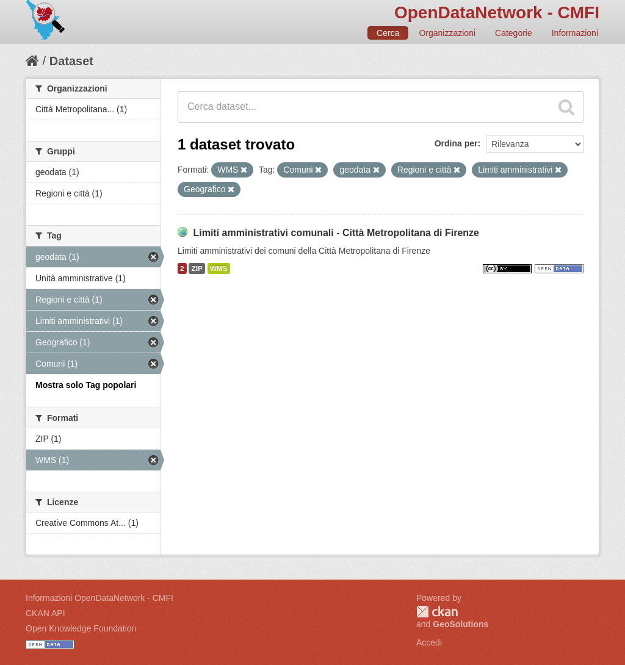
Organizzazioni (447, 33)
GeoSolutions (460, 624)
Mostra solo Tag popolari (85, 385)
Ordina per (456, 143)
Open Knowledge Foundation (81, 628)
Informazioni (575, 33)
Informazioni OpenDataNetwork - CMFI (99, 598)
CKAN (437, 611)
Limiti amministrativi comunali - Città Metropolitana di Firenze (336, 233)
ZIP (196, 268)
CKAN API (45, 613)
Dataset (71, 61)
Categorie (513, 33)
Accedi (429, 642)
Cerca (388, 33)
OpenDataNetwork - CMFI (496, 12)
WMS (219, 268)
